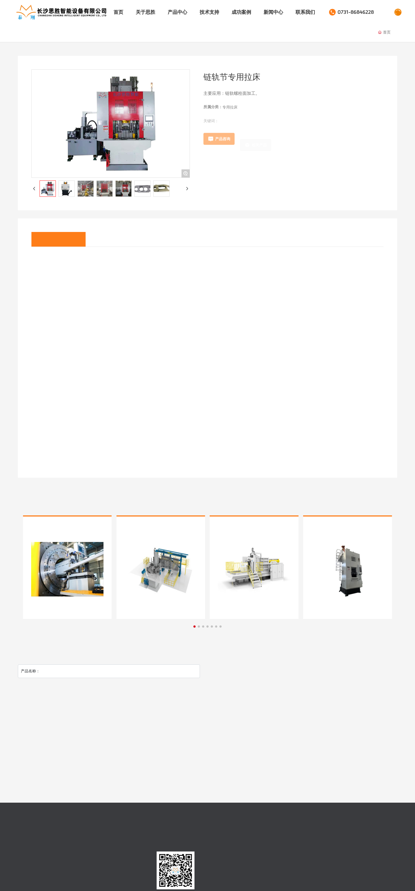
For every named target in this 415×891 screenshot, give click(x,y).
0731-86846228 (356, 12)
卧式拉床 (132, 33)
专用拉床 (99, 32)
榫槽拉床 (164, 33)
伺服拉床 (34, 32)
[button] (194, 626)
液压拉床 (67, 32)
